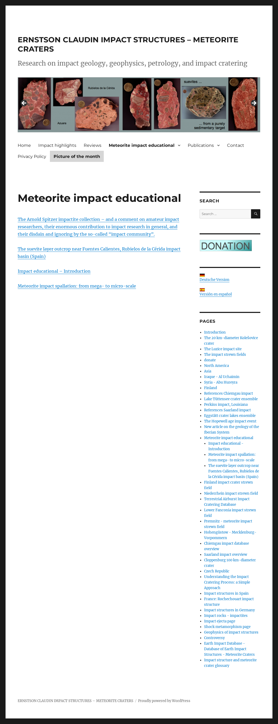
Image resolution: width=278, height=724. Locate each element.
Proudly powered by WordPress (164, 701)
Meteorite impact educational (142, 145)
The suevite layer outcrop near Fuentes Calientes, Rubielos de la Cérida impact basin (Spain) (233, 471)
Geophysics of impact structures (231, 632)
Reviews (92, 145)
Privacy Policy (32, 156)
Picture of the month (77, 156)
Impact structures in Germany (229, 610)
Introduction (215, 332)
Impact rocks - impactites (226, 615)
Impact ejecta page (219, 621)
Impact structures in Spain (226, 593)
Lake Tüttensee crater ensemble (231, 399)
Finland (210, 388)
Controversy (214, 638)
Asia (207, 371)
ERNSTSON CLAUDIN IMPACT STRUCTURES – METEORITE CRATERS (75, 701)
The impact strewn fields (225, 354)
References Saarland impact (227, 410)
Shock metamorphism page (227, 627)
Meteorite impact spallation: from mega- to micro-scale (77, 286)
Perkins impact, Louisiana (226, 404)
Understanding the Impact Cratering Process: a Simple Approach (227, 582)
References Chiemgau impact (228, 393)
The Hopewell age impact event (230, 421)
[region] (139, 104)
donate (210, 360)
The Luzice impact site (223, 349)
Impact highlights (57, 145)
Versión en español (216, 292)
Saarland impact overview (225, 554)
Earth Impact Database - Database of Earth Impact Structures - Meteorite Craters (229, 649)
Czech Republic (216, 571)
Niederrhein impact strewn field (231, 493)
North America (216, 365)
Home (24, 145)
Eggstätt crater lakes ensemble (230, 415)
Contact (235, 145)
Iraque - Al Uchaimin (221, 377)
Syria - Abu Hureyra (220, 382)
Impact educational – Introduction (54, 271)
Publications (201, 145)
